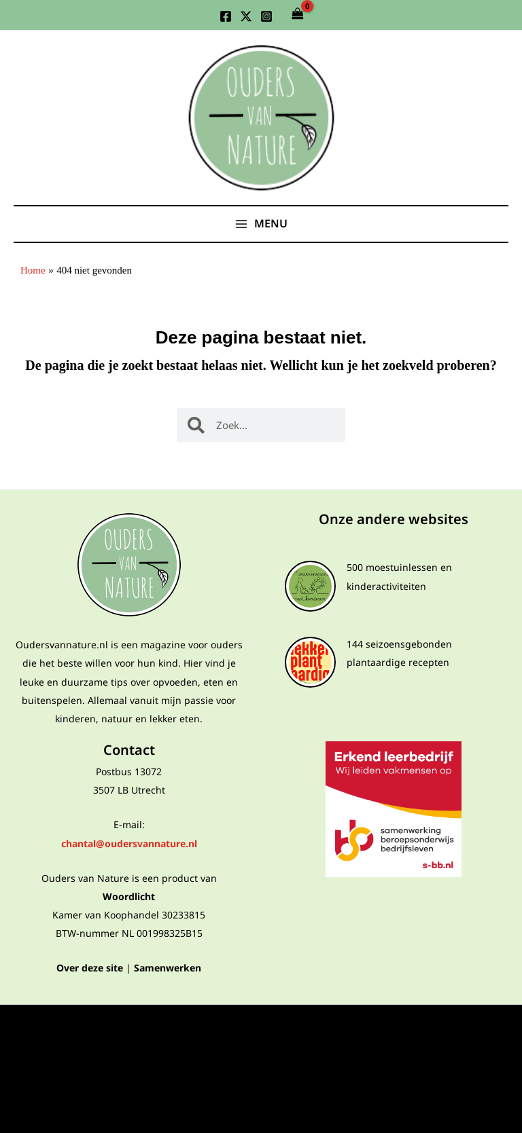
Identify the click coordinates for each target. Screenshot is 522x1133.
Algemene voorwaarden (129, 1049)
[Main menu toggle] (261, 224)
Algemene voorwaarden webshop (128, 1071)
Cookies (128, 1093)
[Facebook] (226, 16)
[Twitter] (246, 16)
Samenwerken (167, 967)
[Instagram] (266, 16)
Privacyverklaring (129, 1027)
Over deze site (89, 967)
